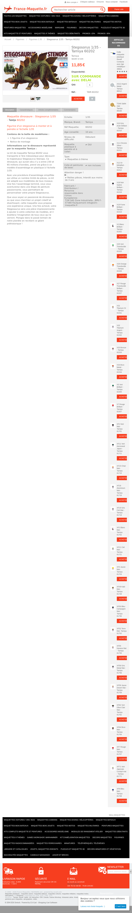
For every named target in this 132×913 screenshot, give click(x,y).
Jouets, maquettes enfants (44, 849)
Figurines (72, 28)
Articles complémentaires (48, 110)
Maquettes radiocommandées (19, 843)
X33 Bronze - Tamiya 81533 (121, 350)
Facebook (124, 2)
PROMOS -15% (88, 33)
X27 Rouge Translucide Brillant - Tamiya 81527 (121, 288)
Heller (26, 897)
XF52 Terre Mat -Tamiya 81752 (122, 631)
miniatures (19, 895)
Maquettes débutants (69, 33)
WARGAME (59, 28)
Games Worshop (55, 897)
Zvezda (46, 897)
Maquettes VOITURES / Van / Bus (44, 16)
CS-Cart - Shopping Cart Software (43, 903)
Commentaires (70, 110)
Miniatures (69, 843)
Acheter (78, 99)
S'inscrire (100, 2)
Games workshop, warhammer (42, 837)
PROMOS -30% (104, 33)
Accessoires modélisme (40, 28)
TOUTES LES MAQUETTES (15, 16)
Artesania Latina (67, 897)
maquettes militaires (69, 894)
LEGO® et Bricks (60, 855)
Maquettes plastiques (12, 894)
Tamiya (12, 120)
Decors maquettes (88, 28)
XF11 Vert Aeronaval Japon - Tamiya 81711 (121, 448)
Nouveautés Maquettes (16, 855)
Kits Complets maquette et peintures (23, 832)
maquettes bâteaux (40, 894)
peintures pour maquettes (13, 899)
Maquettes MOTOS (112, 22)
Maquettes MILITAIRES (90, 22)
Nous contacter (112, 2)
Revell (21, 897)
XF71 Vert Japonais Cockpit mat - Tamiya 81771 (121, 771)
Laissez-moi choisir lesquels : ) (93, 906)
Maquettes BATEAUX (67, 22)
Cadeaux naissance (40, 855)
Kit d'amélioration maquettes (75, 837)
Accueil (7, 39)
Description (9, 110)
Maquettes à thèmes (44, 33)
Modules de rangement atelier (87, 832)
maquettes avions (27, 894)
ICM (41, 897)
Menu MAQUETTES (117, 815)
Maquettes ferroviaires (49, 843)
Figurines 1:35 (35, 39)
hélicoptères (9, 895)
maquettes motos (82, 894)
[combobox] (78, 10)
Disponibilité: (78, 72)
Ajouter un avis (77, 59)
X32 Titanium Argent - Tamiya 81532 (120, 330)
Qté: (73, 84)
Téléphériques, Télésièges (91, 843)
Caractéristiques (26, 110)
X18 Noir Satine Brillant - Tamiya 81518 (120, 187)
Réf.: (73, 92)
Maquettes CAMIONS (108, 16)
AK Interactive (34, 897)
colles (35, 899)
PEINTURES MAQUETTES (15, 28)
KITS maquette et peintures (18, 33)
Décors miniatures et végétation (104, 849)
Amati (76, 897)
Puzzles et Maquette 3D (113, 28)
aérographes (27, 899)
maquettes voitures (54, 894)
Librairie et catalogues (16, 849)
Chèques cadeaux (87, 2)
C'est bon (120, 906)
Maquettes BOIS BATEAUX (42, 22)
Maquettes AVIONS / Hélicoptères (79, 16)
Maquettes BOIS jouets (15, 22)
